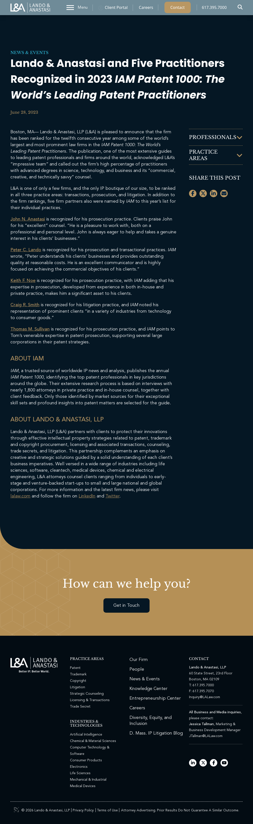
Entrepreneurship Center (155, 698)
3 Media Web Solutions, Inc (16, 809)
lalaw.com (20, 496)
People (136, 669)
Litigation (77, 687)
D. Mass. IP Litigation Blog (156, 733)
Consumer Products (86, 760)
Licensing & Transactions (90, 700)
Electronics (79, 767)
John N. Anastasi (27, 219)
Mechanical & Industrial (88, 779)
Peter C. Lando (25, 250)
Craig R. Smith (24, 305)
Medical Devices (82, 786)
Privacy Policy (83, 810)
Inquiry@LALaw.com (204, 697)
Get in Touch (126, 605)
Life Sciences (80, 773)
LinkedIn (87, 496)
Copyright (78, 681)
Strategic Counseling (87, 693)
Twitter (112, 496)
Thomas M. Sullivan (30, 329)
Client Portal (116, 8)
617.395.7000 (214, 8)
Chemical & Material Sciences (93, 741)
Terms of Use (107, 810)
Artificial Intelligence (86, 734)
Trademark (78, 674)
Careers (146, 8)
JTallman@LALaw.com (205, 736)
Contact (177, 8)
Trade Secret (80, 706)
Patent (75, 668)
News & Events (29, 52)
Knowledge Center (148, 689)
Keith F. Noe (22, 280)
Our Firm (138, 660)
